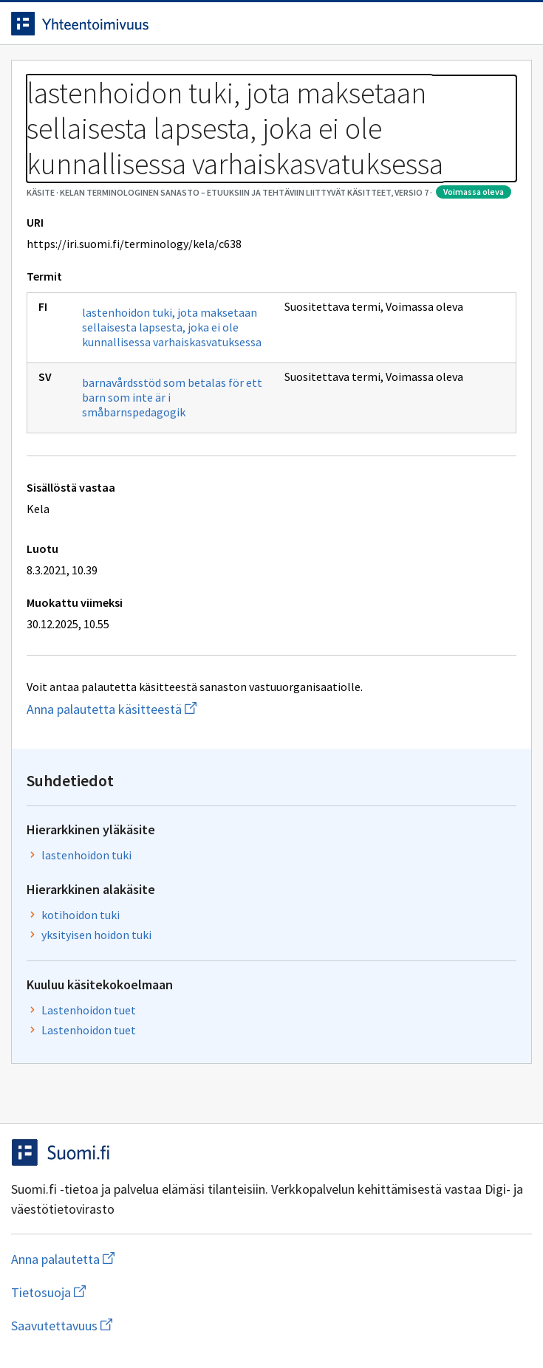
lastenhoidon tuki (86, 855)
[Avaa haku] (487, 23)
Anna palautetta (121, 1259)
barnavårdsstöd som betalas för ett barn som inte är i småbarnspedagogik (172, 397)
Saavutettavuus (147, 1326)
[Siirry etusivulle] (242, 23)
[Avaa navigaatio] (517, 23)
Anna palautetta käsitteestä (140, 709)
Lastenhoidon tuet (88, 1010)
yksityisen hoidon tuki (96, 934)
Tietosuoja (120, 1292)
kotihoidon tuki (80, 914)
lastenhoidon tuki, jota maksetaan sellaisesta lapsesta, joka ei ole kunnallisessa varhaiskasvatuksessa (172, 327)
